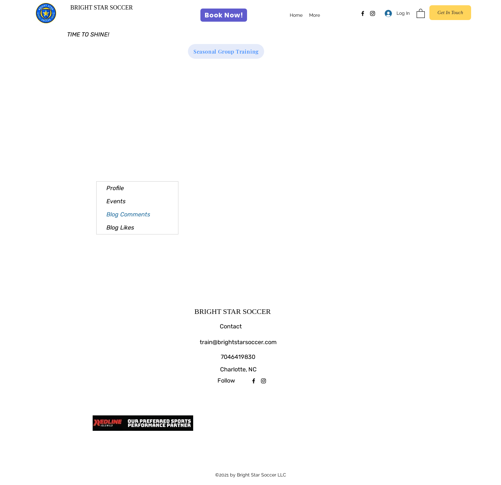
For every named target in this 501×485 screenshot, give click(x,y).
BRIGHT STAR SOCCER (101, 7)
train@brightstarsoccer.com (238, 342)
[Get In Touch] (450, 12)
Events (115, 201)
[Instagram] (372, 13)
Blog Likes (120, 227)
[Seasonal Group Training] (226, 51)
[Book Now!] (223, 15)
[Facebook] (362, 13)
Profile (115, 188)
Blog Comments (128, 214)
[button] (421, 13)
